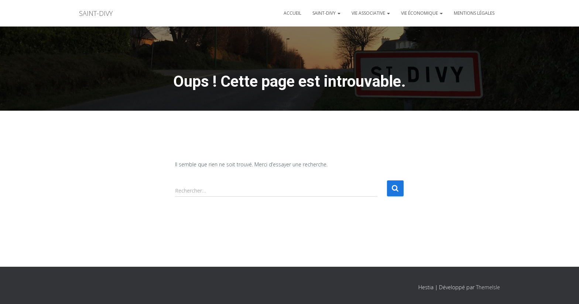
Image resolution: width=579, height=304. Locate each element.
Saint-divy (326, 13)
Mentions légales (474, 13)
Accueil (292, 13)
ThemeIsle (488, 287)
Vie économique (422, 13)
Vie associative (371, 13)
